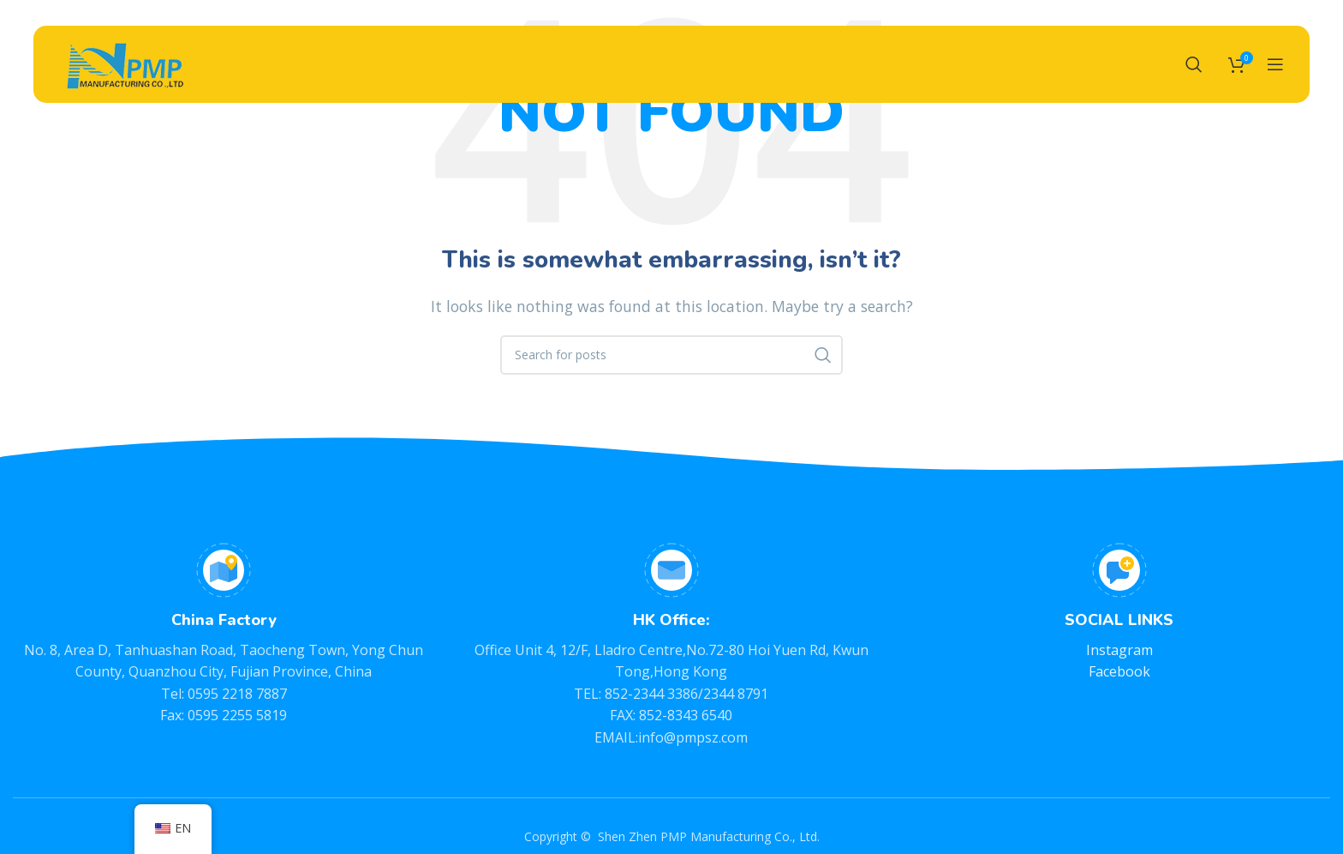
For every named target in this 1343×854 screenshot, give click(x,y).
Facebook (1119, 671)
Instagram (1119, 649)
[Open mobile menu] (1275, 64)
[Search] (1194, 64)
